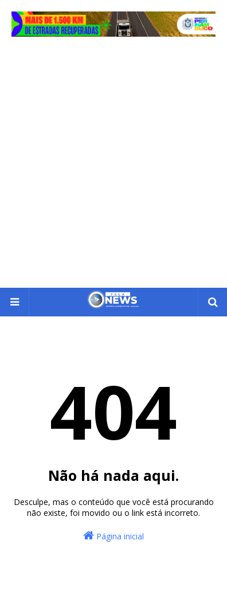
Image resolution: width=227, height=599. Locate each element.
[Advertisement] (113, 168)
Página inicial (113, 536)
